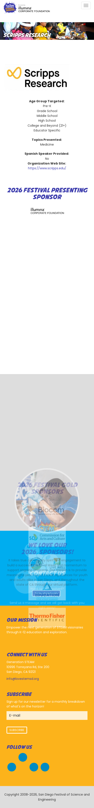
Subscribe (16, 730)
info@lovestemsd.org (23, 679)
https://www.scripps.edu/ (47, 168)
